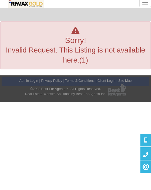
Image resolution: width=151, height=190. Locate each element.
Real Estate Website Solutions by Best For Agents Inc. (65, 94)
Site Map (125, 81)
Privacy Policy (51, 81)
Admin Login (28, 81)
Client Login (107, 81)
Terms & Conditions (79, 81)
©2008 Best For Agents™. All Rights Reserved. (65, 89)
